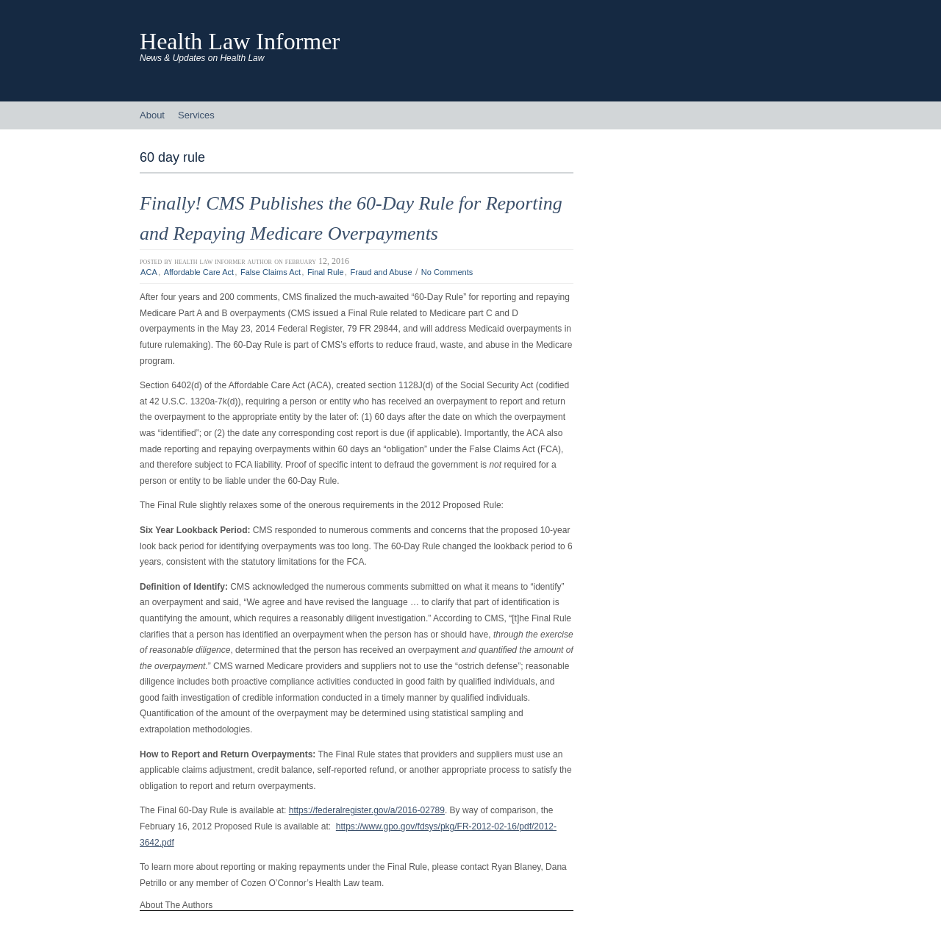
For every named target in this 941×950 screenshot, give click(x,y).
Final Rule (325, 272)
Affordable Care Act (199, 272)
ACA (148, 272)
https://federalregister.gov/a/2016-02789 (367, 810)
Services (196, 115)
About (152, 115)
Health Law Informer (240, 41)
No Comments (447, 272)
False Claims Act (270, 272)
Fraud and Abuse (381, 272)
